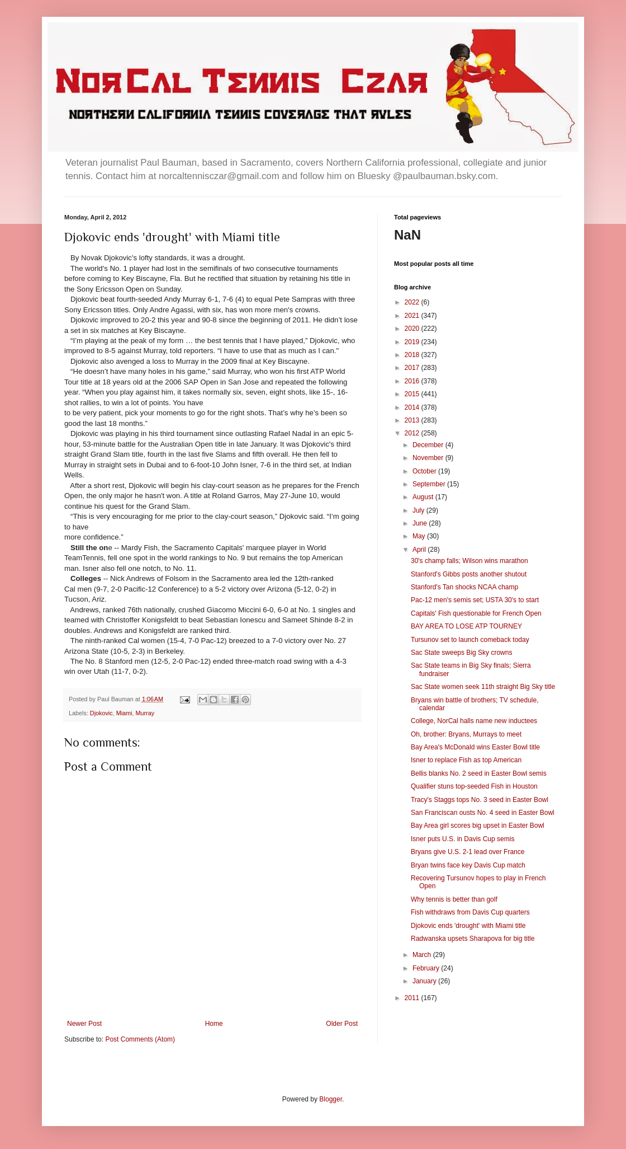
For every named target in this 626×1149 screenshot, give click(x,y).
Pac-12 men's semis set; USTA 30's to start (475, 600)
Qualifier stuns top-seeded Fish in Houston (474, 786)
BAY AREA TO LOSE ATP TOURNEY (466, 626)
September (429, 484)
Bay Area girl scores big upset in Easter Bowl (477, 825)
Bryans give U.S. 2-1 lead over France (467, 852)
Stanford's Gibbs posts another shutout (469, 574)
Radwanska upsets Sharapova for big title (472, 938)
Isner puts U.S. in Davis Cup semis (462, 839)
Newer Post (84, 1024)
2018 (413, 355)
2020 (413, 328)
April (420, 550)
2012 (413, 433)
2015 (413, 394)
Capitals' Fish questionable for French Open (476, 613)
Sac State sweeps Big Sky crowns (461, 652)
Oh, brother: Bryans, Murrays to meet (466, 734)
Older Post (342, 1024)
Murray (144, 713)
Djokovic (101, 713)
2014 (413, 407)
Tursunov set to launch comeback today (470, 640)
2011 (413, 998)
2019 (413, 342)
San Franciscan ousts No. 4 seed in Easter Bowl (482, 813)
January (425, 981)
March (422, 955)
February (426, 968)
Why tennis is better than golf (454, 899)
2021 (413, 316)
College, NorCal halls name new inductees (474, 721)
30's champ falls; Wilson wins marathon (469, 561)
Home (214, 1024)
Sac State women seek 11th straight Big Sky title (483, 687)
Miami (124, 713)
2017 (413, 368)
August (423, 497)
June (420, 523)
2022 (413, 302)
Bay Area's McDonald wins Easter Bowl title (475, 747)
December (428, 445)
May (419, 536)
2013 (413, 420)
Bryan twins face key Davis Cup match (468, 865)
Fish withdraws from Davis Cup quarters (470, 912)
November (428, 458)
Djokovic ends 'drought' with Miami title (468, 926)
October (425, 471)
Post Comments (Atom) (140, 1039)
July (419, 510)
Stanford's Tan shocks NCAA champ (464, 587)
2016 (413, 381)
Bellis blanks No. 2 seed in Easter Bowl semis (479, 773)
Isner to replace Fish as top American (466, 760)
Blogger (330, 1099)
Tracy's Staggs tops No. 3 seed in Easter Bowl (479, 800)
